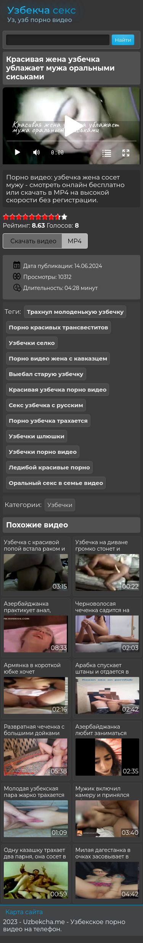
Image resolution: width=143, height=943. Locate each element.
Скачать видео (45, 241)
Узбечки (59, 504)
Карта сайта (24, 912)
